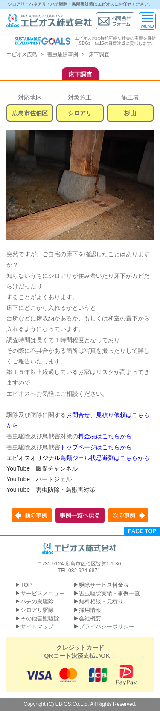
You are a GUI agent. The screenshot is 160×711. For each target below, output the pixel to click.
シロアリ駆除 (37, 610)
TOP (26, 585)
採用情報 (90, 610)
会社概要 (90, 618)
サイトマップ (37, 626)
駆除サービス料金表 (104, 585)
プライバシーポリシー (106, 626)
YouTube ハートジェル (39, 479)
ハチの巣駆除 (37, 601)
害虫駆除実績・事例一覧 (109, 593)
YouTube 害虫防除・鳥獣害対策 (51, 489)
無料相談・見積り (101, 601)
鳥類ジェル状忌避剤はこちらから (105, 457)
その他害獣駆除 (39, 618)
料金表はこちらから (105, 436)
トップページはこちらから (96, 447)
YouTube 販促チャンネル (42, 468)
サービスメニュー (42, 593)
